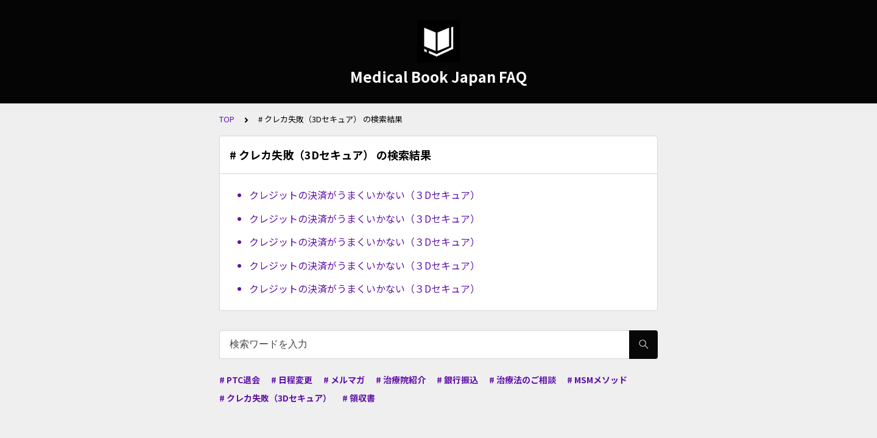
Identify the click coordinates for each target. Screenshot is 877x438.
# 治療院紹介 (401, 380)
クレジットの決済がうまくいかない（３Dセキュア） (364, 194)
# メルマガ (344, 380)
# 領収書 (358, 398)
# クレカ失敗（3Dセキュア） (275, 398)
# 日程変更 (291, 380)
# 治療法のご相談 (522, 380)
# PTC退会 (239, 380)
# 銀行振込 (457, 380)
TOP (226, 119)
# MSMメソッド (597, 380)
